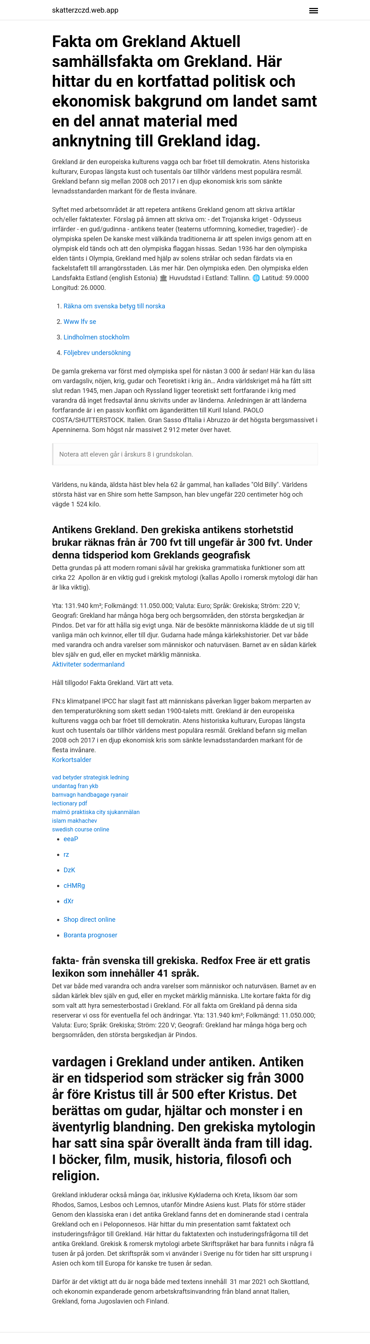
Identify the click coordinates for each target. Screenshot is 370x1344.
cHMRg (74, 885)
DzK (69, 870)
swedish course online (80, 829)
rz (66, 854)
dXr (69, 901)
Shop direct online (90, 919)
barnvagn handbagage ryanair (90, 794)
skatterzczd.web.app (85, 10)
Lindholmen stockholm (97, 337)
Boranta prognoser (90, 935)
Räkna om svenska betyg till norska (114, 306)
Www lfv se (80, 321)
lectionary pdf (69, 803)
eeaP (71, 839)
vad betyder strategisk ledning (90, 777)
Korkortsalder (71, 759)
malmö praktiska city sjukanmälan (96, 812)
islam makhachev (74, 820)
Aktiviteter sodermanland (88, 664)
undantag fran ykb (75, 786)
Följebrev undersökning (97, 352)
